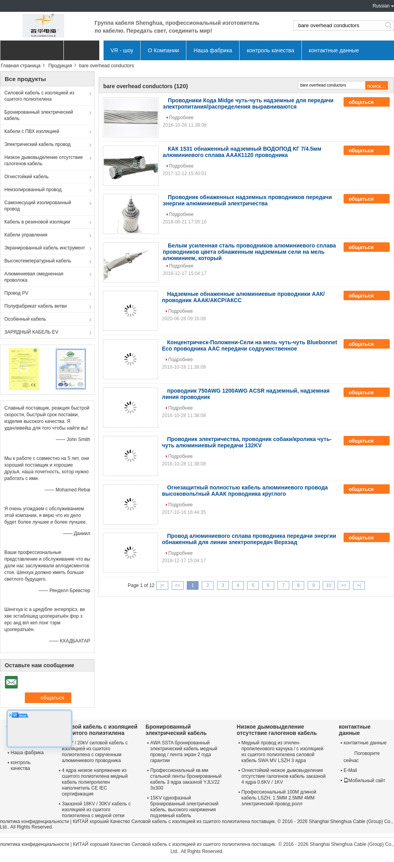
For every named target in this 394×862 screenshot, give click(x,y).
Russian (381, 6)
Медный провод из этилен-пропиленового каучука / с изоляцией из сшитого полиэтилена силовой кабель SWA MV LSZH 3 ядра (282, 751)
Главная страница (21, 65)
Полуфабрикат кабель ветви (35, 306)
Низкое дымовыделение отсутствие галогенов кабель (43, 160)
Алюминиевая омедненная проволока (33, 277)
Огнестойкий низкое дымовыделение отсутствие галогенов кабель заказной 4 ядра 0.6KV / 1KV (284, 776)
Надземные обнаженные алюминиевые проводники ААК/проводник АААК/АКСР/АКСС (243, 297)
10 (328, 585)
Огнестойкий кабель (26, 176)
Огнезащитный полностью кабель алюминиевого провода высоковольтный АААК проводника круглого (245, 490)
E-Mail (350, 770)
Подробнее (181, 117)
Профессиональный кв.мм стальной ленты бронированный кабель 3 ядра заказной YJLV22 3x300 (185, 779)
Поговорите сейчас (362, 756)
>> (343, 585)
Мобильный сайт (364, 780)
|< (162, 585)
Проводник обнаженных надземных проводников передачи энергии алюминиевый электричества (247, 200)
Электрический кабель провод (37, 144)
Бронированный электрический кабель (38, 115)
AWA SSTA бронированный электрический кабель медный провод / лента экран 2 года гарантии (183, 751)
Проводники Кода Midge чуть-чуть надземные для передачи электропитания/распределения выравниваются (248, 103)
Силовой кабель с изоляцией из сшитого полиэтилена (39, 96)
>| (359, 585)
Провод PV (16, 293)
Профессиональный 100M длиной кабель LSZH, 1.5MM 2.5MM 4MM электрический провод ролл (279, 798)
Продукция (60, 65)
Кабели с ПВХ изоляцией (31, 131)
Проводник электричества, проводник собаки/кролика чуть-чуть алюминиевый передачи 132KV (247, 442)
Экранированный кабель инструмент (44, 248)
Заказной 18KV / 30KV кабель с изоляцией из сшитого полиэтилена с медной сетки (96, 809)
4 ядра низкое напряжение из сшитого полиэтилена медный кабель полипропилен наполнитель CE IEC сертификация (95, 782)
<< (177, 585)
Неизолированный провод (32, 189)
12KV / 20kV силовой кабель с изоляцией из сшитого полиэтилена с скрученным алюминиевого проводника (95, 751)
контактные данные (334, 50)
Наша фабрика (212, 50)
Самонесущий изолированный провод (37, 206)
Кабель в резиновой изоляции (37, 222)
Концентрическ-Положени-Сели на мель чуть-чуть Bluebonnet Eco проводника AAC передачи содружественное (249, 345)
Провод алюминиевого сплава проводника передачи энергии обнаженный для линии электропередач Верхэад (249, 539)
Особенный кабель (25, 319)
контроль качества (270, 50)
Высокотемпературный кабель (37, 261)
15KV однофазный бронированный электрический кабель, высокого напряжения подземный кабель (184, 806)
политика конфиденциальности (34, 821)
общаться (367, 102)
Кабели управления (25, 235)
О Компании (163, 50)
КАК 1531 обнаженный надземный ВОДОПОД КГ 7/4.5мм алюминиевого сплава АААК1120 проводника (242, 152)
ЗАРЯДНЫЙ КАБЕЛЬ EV (31, 332)
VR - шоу (122, 50)
